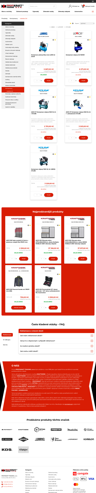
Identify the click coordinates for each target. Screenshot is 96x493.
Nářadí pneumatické (11, 68)
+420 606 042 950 (8, 482)
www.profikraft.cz (8, 486)
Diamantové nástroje (11, 56)
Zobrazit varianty (18, 307)
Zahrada (7, 73)
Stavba (7, 70)
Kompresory (14, 18)
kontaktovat (69, 404)
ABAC (52, 27)
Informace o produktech (79, 491)
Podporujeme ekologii (79, 490)
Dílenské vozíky (9, 35)
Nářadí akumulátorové (11, 62)
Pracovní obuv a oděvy (11, 99)
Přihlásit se (75, 6)
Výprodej (8, 33)
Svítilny (7, 79)
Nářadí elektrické (10, 65)
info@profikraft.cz (8, 484)
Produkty (5, 18)
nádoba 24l (23, 18)
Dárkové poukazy (10, 30)
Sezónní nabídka (10, 107)
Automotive (8, 41)
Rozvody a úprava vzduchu (13, 94)
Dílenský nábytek (10, 38)
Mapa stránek (76, 488)
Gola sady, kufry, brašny (12, 47)
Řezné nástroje (9, 59)
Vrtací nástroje (9, 53)
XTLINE (68, 27)
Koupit (49, 80)
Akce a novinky (9, 27)
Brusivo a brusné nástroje (12, 50)
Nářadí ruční (8, 44)
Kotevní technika (10, 85)
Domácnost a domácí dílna (13, 76)
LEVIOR (59, 27)
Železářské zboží (10, 82)
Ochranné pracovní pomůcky (10, 103)
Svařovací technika (10, 97)
